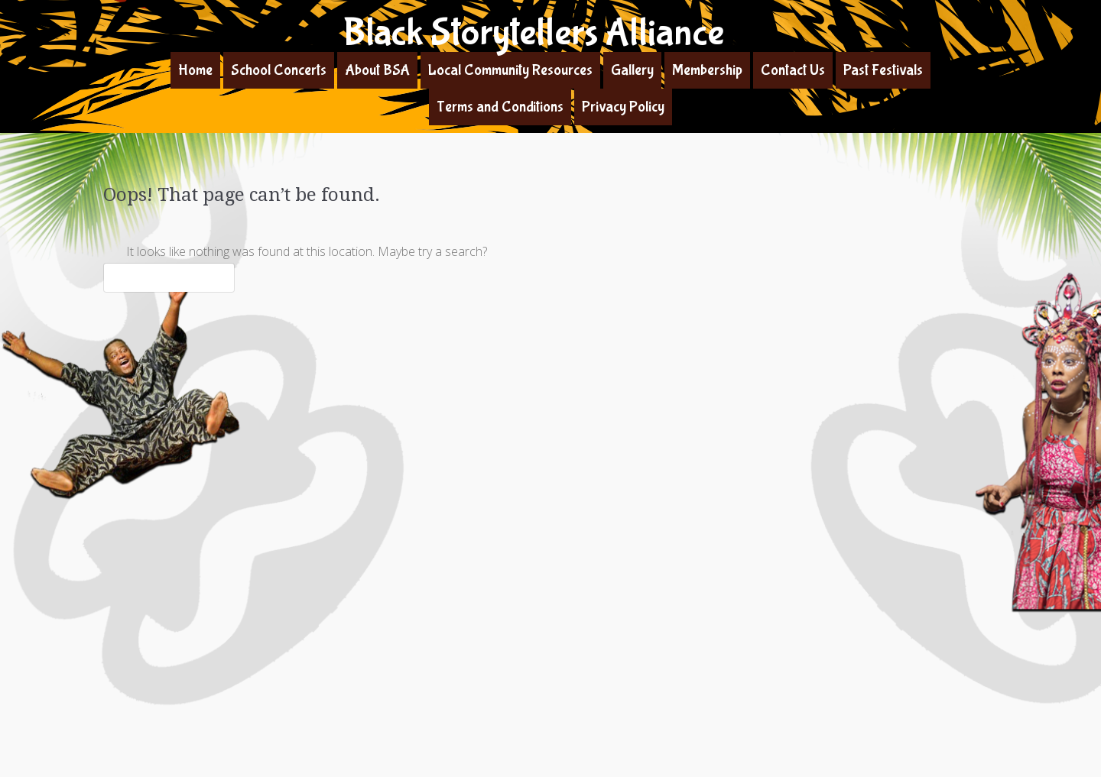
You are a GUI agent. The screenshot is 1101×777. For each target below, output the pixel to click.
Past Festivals (883, 70)
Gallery (632, 70)
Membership (707, 70)
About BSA (377, 70)
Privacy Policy (623, 106)
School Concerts (278, 70)
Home (195, 70)
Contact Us (793, 70)
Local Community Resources (510, 70)
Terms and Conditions (500, 106)
